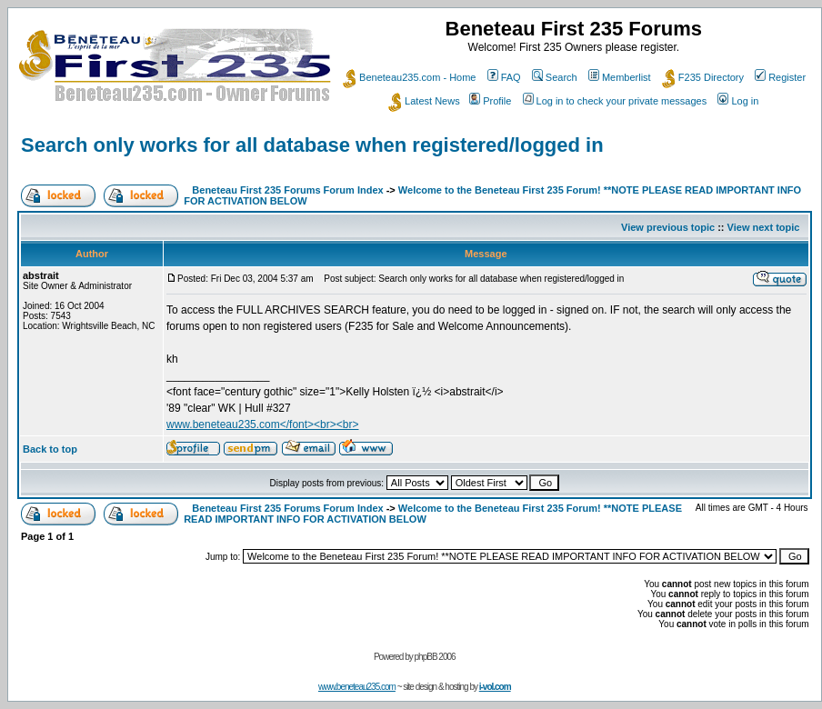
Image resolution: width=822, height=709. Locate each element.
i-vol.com (495, 687)
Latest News (424, 100)
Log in (737, 100)
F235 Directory (703, 77)
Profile (490, 100)
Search (554, 77)
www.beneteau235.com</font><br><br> (262, 424)
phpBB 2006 (435, 657)
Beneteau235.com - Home (409, 77)
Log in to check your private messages (615, 100)
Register (780, 77)
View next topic (763, 227)
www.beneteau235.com (357, 687)
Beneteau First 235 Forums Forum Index (287, 190)
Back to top (50, 449)
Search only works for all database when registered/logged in (312, 145)
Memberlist (619, 77)
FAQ (504, 77)
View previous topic (668, 227)
